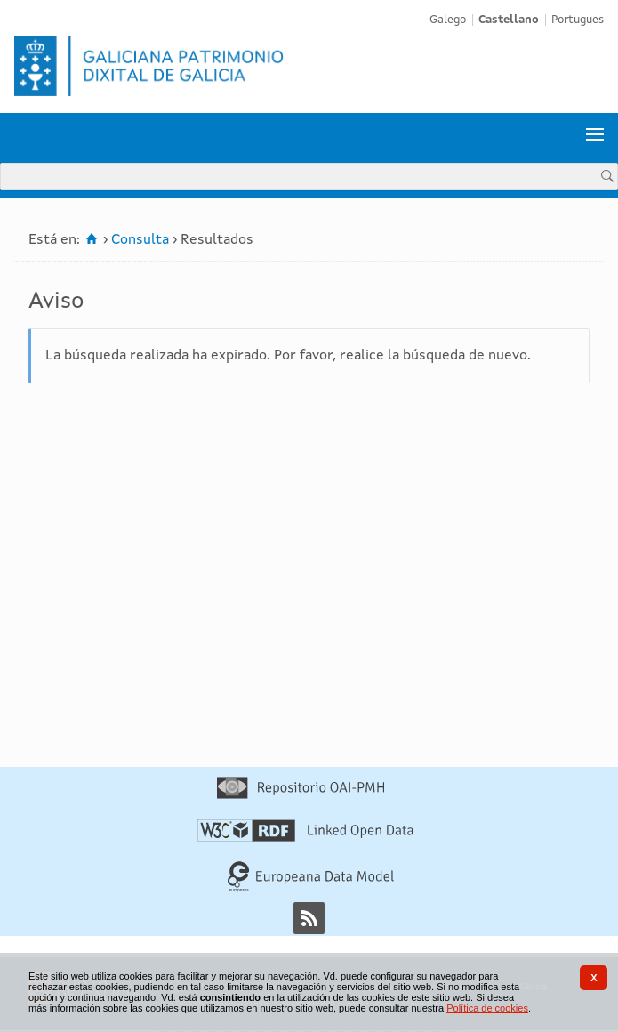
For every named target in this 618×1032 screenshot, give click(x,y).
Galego (447, 20)
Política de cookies (487, 1008)
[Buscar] (607, 176)
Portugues (577, 20)
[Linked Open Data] (305, 838)
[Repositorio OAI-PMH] (300, 795)
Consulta (140, 240)
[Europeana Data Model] (311, 889)
